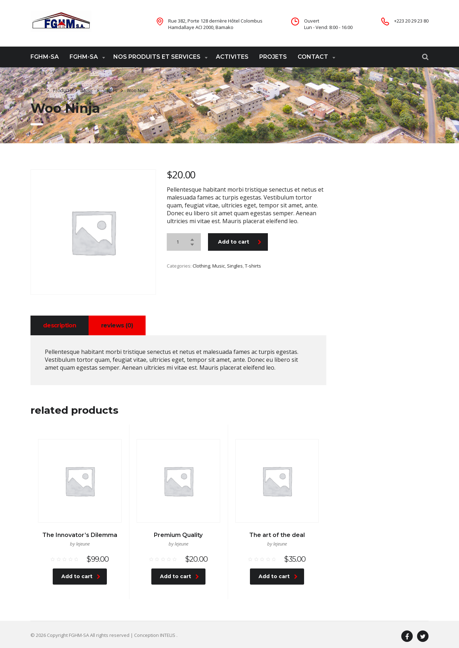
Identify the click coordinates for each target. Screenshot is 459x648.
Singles (235, 266)
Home (36, 90)
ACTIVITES (232, 56)
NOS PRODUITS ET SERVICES (156, 56)
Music (218, 266)
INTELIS (168, 635)
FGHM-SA (44, 56)
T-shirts (253, 266)
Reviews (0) (117, 325)
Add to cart (239, 242)
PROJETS (273, 56)
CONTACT (313, 56)
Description (59, 325)
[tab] (59, 325)
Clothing (201, 266)
